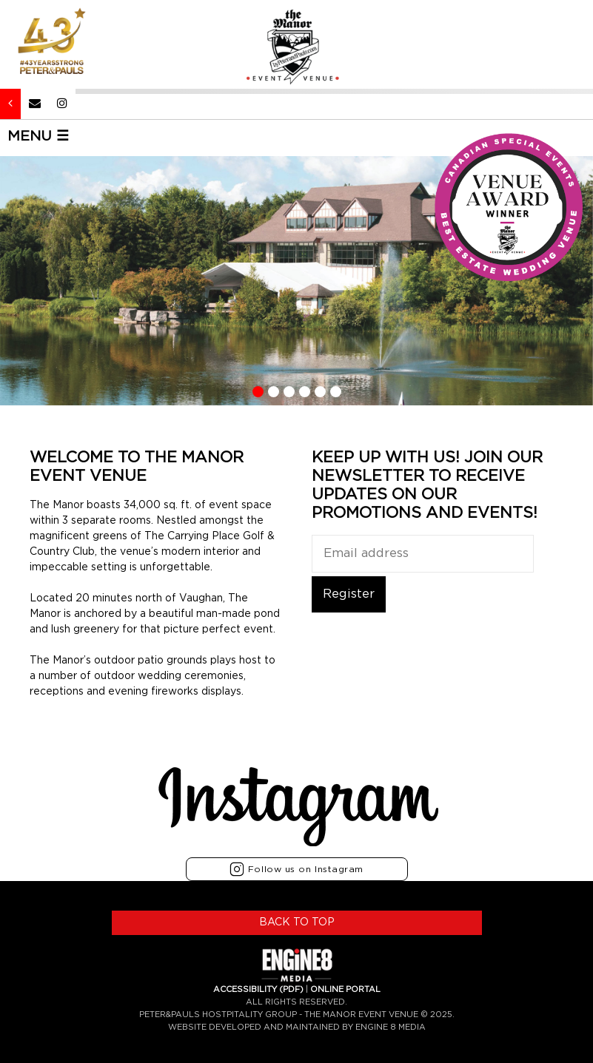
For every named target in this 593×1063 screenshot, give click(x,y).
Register (349, 594)
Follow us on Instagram (296, 869)
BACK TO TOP (297, 922)
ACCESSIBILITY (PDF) (258, 989)
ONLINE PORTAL (345, 989)
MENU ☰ (38, 136)
